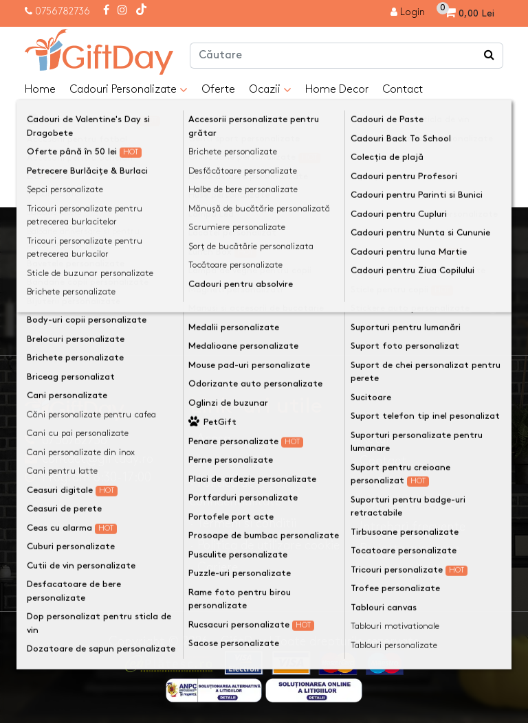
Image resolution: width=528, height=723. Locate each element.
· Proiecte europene (405, 549)
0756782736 (62, 11)
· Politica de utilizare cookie (265, 545)
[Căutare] (489, 56)
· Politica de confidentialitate (235, 492)
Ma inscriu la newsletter (432, 278)
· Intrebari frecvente (408, 527)
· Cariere (214, 567)
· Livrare (212, 461)
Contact (402, 89)
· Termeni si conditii (243, 523)
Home (40, 89)
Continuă (470, 180)
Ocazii (270, 90)
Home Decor (336, 89)
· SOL (367, 505)
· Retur (371, 439)
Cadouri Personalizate (128, 90)
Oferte (218, 89)
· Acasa (210, 439)
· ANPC (372, 483)
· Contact (379, 461)
